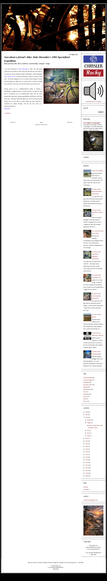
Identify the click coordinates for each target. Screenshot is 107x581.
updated (85, 387)
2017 (86, 454)
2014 (86, 462)
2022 (86, 441)
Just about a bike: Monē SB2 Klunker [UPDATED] (97, 191)
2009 (86, 476)
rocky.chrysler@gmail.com (90, 500)
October (89, 420)
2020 (86, 446)
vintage (48, 63)
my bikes (85, 487)
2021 (86, 444)
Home (41, 122)
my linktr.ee (86, 489)
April (88, 436)
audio (84, 399)
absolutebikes (86, 389)
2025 (86, 414)
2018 (86, 452)
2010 (86, 473)
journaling (86, 394)
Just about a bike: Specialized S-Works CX (97, 212)
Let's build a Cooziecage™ (92, 123)
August (89, 422)
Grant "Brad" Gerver (9, 76)
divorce (85, 401)
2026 (86, 412)
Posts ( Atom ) (44, 124)
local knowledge (33, 63)
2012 (86, 468)
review (85, 396)
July (88, 430)
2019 (86, 449)
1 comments (7, 113)
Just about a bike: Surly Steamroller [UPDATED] (96, 296)
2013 (86, 465)
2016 (86, 457)
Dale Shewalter (23, 69)
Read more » (7, 108)
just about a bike (12, 63)
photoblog (86, 382)
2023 (86, 438)
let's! (84, 392)
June (88, 433)
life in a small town (23, 63)
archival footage (87, 380)
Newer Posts (13, 122)
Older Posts (69, 122)
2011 (86, 470)
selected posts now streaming (93, 101)
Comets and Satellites (97, 170)
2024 (86, 417)
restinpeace (42, 63)
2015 (86, 460)
